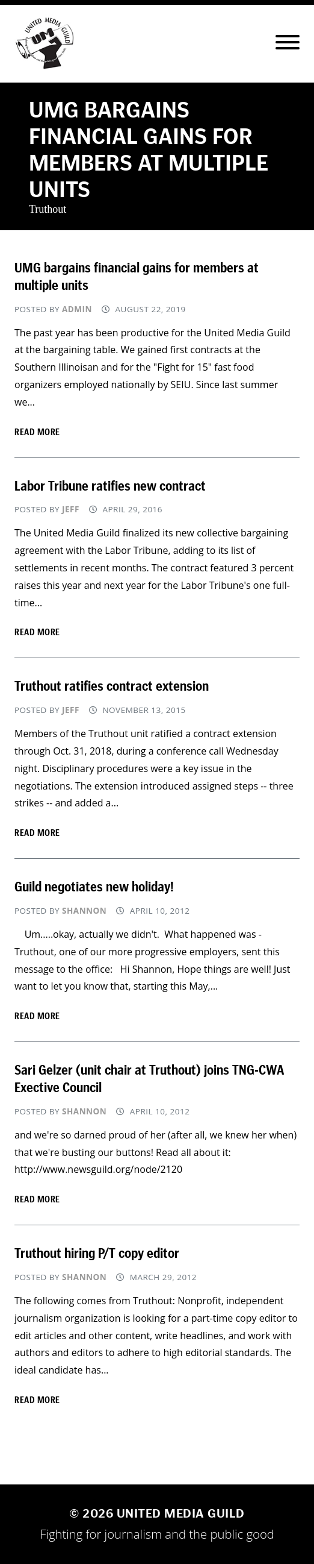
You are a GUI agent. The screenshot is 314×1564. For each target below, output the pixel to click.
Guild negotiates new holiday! (94, 886)
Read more (37, 432)
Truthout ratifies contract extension (111, 685)
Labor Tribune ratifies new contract (110, 485)
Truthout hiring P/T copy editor (96, 1253)
